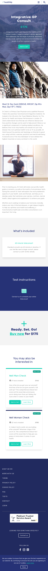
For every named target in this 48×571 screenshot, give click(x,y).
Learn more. (30, 563)
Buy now (17, 334)
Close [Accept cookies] (24, 567)
